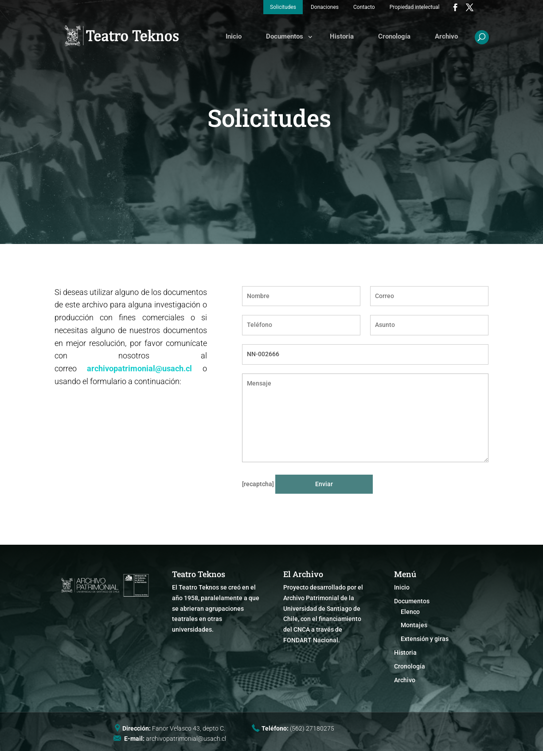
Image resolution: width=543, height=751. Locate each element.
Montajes (414, 625)
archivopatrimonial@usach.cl (139, 368)
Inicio (234, 36)
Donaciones (325, 7)
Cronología (394, 36)
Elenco (410, 611)
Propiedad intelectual (415, 7)
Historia (342, 36)
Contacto (364, 7)
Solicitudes (283, 7)
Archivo (446, 36)
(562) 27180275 (312, 728)
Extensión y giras (425, 638)
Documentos (284, 36)
